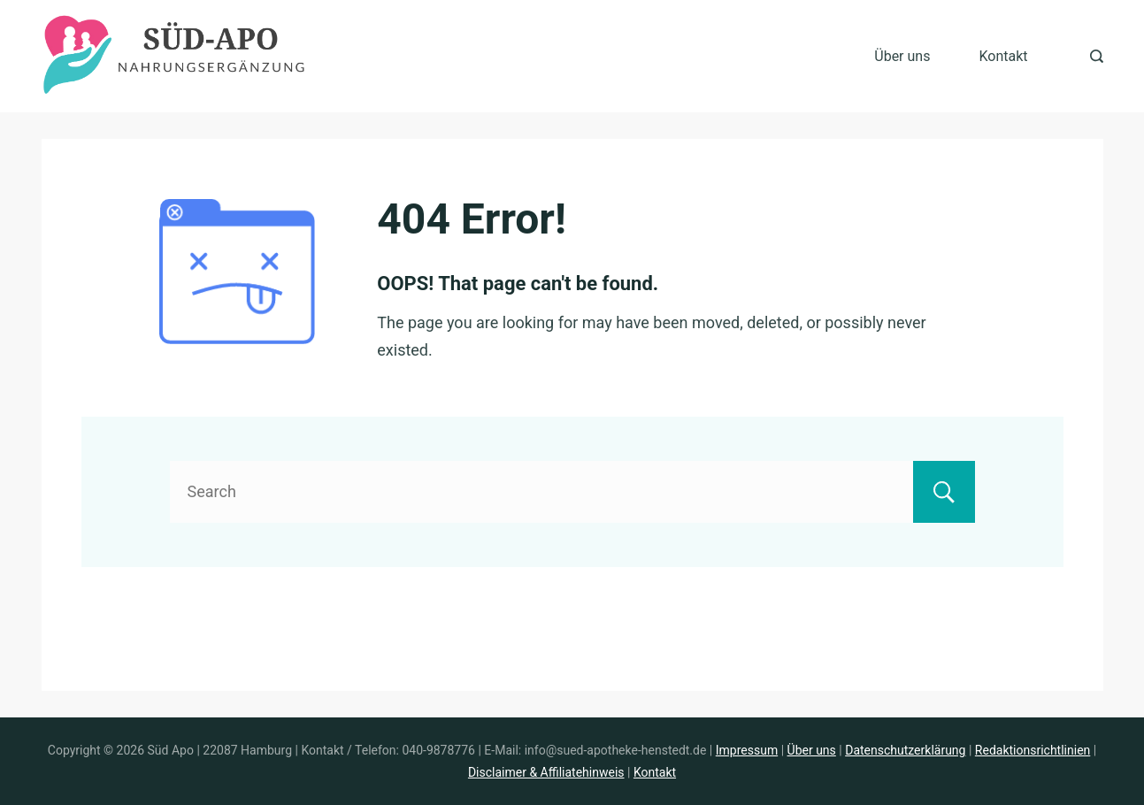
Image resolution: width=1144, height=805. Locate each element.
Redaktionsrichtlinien (1032, 750)
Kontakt (1003, 56)
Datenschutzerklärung (905, 750)
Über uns (902, 56)
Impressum (747, 750)
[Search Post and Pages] (1096, 56)
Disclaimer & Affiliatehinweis (546, 772)
